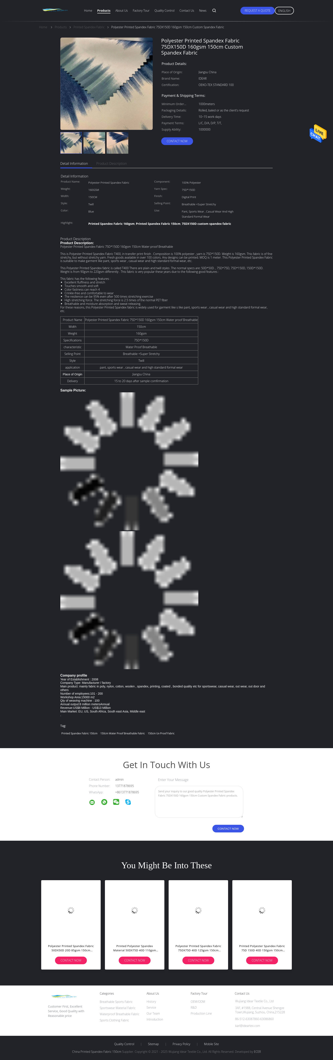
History (151, 1001)
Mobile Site (211, 1044)
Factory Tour (141, 10)
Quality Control (165, 10)
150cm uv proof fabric (161, 733)
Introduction (155, 1019)
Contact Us (186, 10)
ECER (257, 1052)
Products (103, 10)
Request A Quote (258, 10)
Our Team (153, 1013)
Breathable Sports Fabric (116, 1002)
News (202, 10)
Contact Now (177, 141)
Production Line (201, 1013)
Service (151, 1007)
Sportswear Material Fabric (117, 1008)
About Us (121, 10)
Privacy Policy (181, 1044)
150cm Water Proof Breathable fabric (122, 733)
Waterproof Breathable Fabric (119, 1014)
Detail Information (74, 163)
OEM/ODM (198, 1001)
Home (88, 10)
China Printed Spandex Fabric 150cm (96, 1052)
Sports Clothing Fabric (114, 1020)
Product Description (111, 163)
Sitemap (153, 1044)
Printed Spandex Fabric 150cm (79, 733)
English (284, 11)
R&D (194, 1007)
